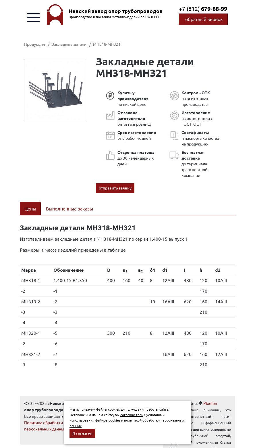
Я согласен (82, 433)
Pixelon (210, 403)
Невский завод (116, 11)
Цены (30, 208)
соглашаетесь (131, 414)
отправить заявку (115, 187)
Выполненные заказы (69, 208)
